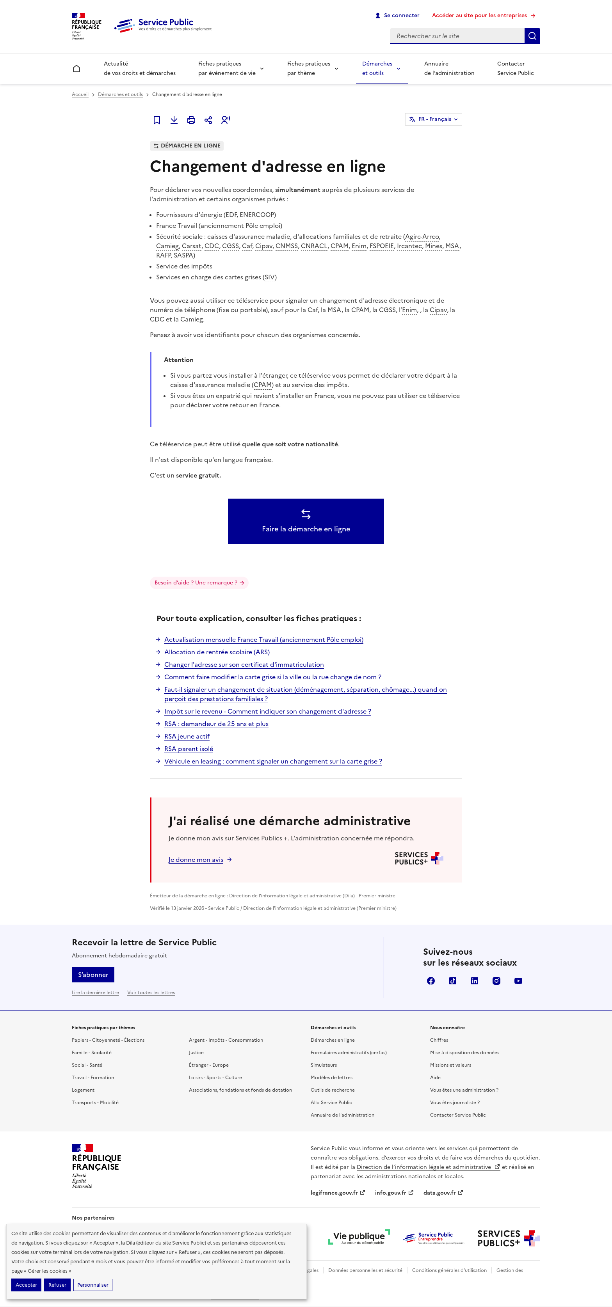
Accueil (80, 94)
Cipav (263, 245)
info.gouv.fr (394, 1193)
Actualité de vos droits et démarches (140, 68)
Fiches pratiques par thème (308, 68)
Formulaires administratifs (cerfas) (349, 1052)
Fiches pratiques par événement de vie (227, 68)
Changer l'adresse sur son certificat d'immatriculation (244, 664)
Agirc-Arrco (422, 236)
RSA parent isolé (188, 748)
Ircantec (409, 245)
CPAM (340, 245)
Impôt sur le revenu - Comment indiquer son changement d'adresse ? (267, 711)
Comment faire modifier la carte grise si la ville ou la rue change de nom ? (272, 677)
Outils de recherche (333, 1090)
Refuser (57, 1285)
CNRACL (314, 245)
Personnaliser (93, 1285)
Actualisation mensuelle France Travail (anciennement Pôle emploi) (263, 639)
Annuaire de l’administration (449, 68)
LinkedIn (474, 981)
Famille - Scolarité (92, 1052)
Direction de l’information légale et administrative (428, 1167)
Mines (433, 245)
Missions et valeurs (450, 1065)
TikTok (453, 981)
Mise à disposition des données (464, 1052)
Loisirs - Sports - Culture (215, 1077)
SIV (270, 277)
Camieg (167, 245)
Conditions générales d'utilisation (449, 1270)
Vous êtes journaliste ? (455, 1102)
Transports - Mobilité (95, 1102)
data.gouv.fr (443, 1193)
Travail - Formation (93, 1077)
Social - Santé (87, 1065)
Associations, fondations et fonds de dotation (240, 1090)
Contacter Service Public (515, 68)
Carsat (191, 245)
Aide (435, 1077)
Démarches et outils (377, 68)
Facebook (431, 981)
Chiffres (439, 1040)
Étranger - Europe (209, 1065)
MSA (452, 245)
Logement (83, 1090)
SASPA (183, 255)
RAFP (163, 255)
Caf (247, 245)
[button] (226, 120)
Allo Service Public (331, 1102)
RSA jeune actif (187, 736)
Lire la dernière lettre (95, 992)
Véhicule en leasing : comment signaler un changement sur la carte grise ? (273, 761)
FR (434, 119)
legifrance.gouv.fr (338, 1193)
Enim (359, 245)
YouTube (518, 981)
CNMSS (287, 245)
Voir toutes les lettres (151, 992)
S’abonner (93, 974)
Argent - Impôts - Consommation (226, 1040)
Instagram (496, 981)
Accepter (26, 1285)
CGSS (230, 245)
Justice (196, 1052)
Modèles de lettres (331, 1077)
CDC (212, 245)
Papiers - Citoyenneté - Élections (108, 1040)
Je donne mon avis (196, 859)
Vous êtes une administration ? (464, 1090)
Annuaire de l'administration (342, 1115)
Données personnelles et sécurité (365, 1270)
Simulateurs (324, 1065)
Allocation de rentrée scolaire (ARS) (217, 652)
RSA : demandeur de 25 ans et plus (216, 723)
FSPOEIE (382, 245)
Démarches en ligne (333, 1040)
